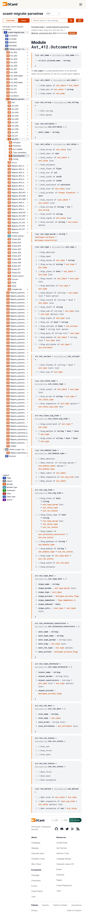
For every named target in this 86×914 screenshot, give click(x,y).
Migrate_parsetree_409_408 (18, 379)
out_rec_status (50, 510)
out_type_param (50, 504)
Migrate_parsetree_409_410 (18, 386)
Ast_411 (13, 89)
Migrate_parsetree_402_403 (18, 293)
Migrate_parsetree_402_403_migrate (18, 296)
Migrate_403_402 (19, 169)
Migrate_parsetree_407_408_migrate (18, 363)
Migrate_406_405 (19, 189)
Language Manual (63, 859)
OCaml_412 (16, 272)
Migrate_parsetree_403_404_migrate (18, 309)
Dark (64, 820)
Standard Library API (65, 864)
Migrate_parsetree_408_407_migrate (18, 369)
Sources (12, 456)
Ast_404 (13, 59)
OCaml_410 (16, 266)
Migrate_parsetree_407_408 (18, 359)
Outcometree (19, 156)
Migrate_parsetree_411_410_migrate (18, 409)
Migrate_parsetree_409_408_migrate (18, 383)
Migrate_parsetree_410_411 (18, 399)
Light (55, 820)
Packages (35, 875)
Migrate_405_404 (19, 182)
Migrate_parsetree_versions (18, 443)
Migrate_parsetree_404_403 (18, 313)
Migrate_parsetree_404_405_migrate (18, 323)
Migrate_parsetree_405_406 (18, 333)
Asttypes (16, 142)
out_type (60, 260)
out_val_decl (62, 563)
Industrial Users (37, 853)
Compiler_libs (17, 289)
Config (15, 159)
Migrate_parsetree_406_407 (18, 346)
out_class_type (45, 399)
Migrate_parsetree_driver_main (19, 453)
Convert (15, 279)
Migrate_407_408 (19, 199)
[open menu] (80, 4)
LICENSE (13, 39)
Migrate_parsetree (18, 99)
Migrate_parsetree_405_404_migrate (18, 329)
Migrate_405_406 (19, 186)
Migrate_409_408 (19, 209)
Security (45, 905)
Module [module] (72, 33)
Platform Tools (62, 853)
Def (13, 102)
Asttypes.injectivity (45, 240)
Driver (14, 286)
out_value (61, 149)
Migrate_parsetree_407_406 (18, 353)
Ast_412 (13, 92)
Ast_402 (13, 52)
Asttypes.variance (45, 237)
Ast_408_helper (16, 76)
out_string (43, 210)
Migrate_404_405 (19, 179)
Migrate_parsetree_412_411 (18, 419)
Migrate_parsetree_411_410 (18, 406)
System (75, 820)
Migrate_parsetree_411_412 (18, 413)
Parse (14, 282)
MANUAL (13, 42)
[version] (53, 14)
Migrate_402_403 (19, 166)
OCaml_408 (16, 259)
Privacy (34, 910)
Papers (59, 880)
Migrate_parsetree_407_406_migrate (18, 356)
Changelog (35, 843)
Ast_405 (13, 62)
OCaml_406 (16, 252)
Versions (15, 232)
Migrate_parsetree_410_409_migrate (18, 396)
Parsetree (17, 146)
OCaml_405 (16, 249)
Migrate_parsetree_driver (19, 436)
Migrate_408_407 (19, 202)
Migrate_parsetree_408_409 (18, 373)
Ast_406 (13, 66)
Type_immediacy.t (66, 600)
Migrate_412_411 (18, 229)
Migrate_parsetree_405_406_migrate (18, 336)
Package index (37, 27)
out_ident (61, 85)
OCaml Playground (64, 885)
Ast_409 (13, 79)
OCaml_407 (16, 256)
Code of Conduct (74, 910)
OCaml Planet (37, 891)
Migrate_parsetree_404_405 (18, 319)
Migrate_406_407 (19, 192)
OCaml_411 (16, 269)
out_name (60, 93)
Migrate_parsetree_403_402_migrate (18, 303)
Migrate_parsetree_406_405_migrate (18, 343)
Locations (14, 96)
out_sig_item (67, 477)
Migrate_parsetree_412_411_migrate (18, 423)
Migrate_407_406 (19, 196)
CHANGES (13, 36)
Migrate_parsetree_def (19, 433)
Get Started (61, 848)
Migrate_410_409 (19, 216)
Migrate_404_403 (19, 176)
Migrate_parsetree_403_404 (18, 306)
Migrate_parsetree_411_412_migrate (18, 416)
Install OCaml (61, 843)
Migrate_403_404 (19, 172)
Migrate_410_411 (18, 219)
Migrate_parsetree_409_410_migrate (18, 389)
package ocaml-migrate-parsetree (13, 28)
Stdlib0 (13, 446)
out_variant (72, 326)
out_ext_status (45, 537)
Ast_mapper (18, 149)
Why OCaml (36, 864)
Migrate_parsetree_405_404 (18, 326)
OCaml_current (18, 276)
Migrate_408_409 (19, 206)
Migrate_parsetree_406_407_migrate (18, 349)
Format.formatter (67, 192)
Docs (24, 20)
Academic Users (38, 859)
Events (34, 886)
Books (59, 869)
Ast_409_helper (16, 82)
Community (36, 880)
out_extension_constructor (51, 534)
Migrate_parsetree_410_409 (18, 393)
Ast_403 (13, 56)
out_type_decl (62, 555)
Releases (35, 848)
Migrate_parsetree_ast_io (19, 426)
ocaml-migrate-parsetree (23, 14)
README (13, 46)
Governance (76, 905)
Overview (10, 20)
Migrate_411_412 (18, 226)
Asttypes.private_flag (67, 596)
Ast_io (14, 162)
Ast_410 (13, 86)
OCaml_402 (16, 239)
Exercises (60, 875)
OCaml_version (18, 236)
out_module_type (46, 466)
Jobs (33, 896)
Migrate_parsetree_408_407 (18, 366)
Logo (58, 891)
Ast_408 (13, 72)
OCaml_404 (16, 246)
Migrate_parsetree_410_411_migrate (18, 403)
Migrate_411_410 (18, 222)
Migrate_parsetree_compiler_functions (19, 429)
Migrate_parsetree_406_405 (18, 339)
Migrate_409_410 (19, 212)
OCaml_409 (16, 262)
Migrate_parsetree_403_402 (18, 299)
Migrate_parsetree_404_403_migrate (18, 316)
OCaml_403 (16, 242)
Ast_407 (13, 69)
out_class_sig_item (48, 406)
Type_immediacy (20, 152)
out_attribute (45, 347)
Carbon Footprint (60, 905)
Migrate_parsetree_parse (19, 439)
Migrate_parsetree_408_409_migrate (18, 376)
